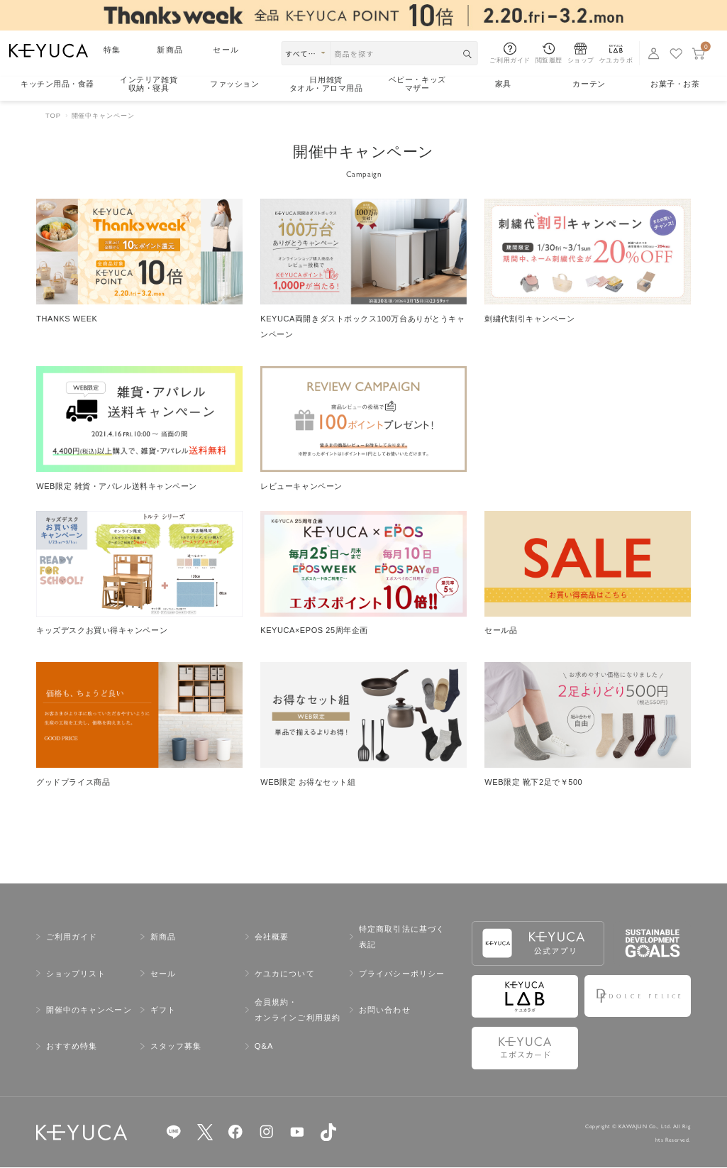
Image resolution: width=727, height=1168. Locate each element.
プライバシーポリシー (402, 973)
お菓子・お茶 (674, 83)
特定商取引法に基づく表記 (402, 937)
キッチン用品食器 (57, 84)
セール (225, 49)
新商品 (169, 49)
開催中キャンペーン (103, 115)
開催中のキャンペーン (89, 1010)
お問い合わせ (385, 1010)
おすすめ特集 (72, 1046)
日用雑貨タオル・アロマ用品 (326, 84)
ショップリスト (76, 973)
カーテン (588, 83)
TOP (53, 115)
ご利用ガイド (72, 937)
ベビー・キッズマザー (417, 84)
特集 (112, 49)
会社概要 (272, 937)
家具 (503, 83)
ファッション (234, 83)
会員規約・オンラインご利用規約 (297, 1010)
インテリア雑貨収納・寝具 (148, 84)
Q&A (264, 1046)
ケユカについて (285, 973)
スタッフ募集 (176, 1046)
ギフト (163, 1010)
